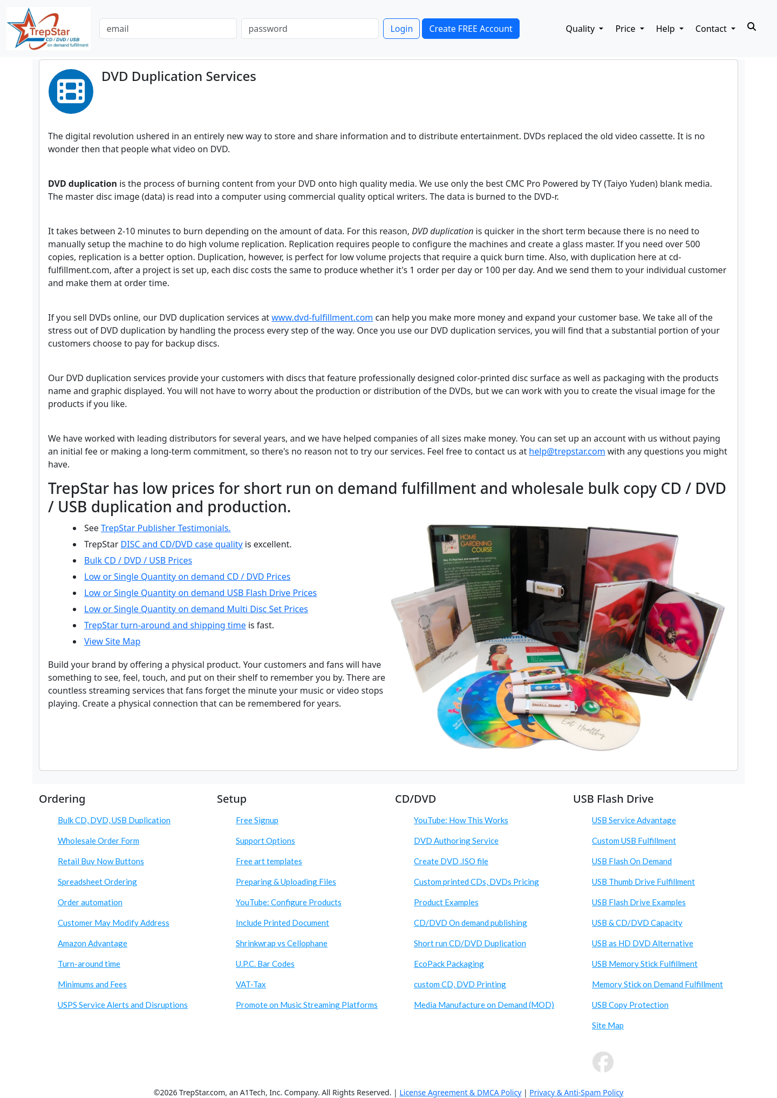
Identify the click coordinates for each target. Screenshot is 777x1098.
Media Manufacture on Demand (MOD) (484, 1004)
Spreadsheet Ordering (97, 881)
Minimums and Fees (92, 984)
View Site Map (112, 641)
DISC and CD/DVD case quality (182, 544)
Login (401, 29)
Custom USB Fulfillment (634, 840)
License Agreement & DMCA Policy (460, 1092)
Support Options (265, 840)
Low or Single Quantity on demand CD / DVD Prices (187, 576)
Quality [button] (581, 29)
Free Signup (257, 820)
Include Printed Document (282, 922)
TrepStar (102, 625)
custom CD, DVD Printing (460, 984)
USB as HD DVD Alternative (642, 943)
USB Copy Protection (630, 1004)
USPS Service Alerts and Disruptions (123, 1004)
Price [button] (626, 29)
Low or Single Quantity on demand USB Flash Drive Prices (200, 593)
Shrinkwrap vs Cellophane (282, 943)
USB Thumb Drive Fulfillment (643, 881)
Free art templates (269, 861)
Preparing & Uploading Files (286, 881)
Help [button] (666, 29)
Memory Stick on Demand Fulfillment (657, 984)
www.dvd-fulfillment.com (322, 317)
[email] (168, 28)
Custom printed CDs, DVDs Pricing (476, 881)
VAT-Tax (251, 984)
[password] (310, 28)
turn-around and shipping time (183, 625)
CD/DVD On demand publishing (470, 922)
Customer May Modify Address (113, 922)
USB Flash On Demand (632, 861)
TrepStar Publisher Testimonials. (166, 528)
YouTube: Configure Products (289, 902)
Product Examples (446, 902)
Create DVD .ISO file (451, 861)
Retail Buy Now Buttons (101, 861)
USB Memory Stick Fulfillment (645, 963)
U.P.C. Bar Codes (265, 963)
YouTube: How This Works (461, 820)
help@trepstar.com (567, 451)
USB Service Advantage (634, 820)
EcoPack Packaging (449, 963)
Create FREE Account (470, 29)
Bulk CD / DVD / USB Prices (138, 560)
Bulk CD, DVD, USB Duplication (114, 820)
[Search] (751, 26)
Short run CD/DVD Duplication (470, 943)
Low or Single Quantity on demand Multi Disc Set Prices (196, 609)
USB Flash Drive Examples (639, 902)
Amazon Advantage (92, 943)
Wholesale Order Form (98, 840)
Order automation (90, 902)
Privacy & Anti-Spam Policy (576, 1092)
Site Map (608, 1025)
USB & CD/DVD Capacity (637, 922)
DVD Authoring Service (456, 840)
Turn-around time (89, 963)
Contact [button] (712, 29)
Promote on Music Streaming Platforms (307, 1004)
